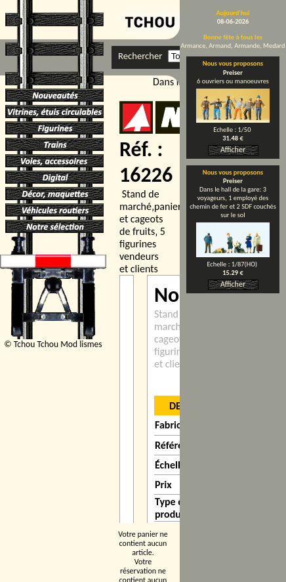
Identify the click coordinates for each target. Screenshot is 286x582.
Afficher (232, 149)
